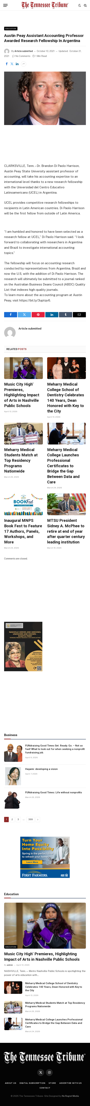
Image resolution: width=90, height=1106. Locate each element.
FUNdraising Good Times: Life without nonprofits (53, 792)
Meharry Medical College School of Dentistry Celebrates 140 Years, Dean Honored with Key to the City (65, 397)
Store (52, 1083)
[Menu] (5, 5)
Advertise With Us (70, 1083)
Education (10, 29)
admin (10, 965)
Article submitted (24, 51)
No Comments (21, 56)
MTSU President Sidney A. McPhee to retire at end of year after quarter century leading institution (66, 531)
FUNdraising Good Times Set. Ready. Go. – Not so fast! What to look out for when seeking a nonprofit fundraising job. (55, 749)
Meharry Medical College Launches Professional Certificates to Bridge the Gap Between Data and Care (63, 465)
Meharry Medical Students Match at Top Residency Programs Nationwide (21, 460)
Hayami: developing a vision (41, 769)
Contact (45, 1088)
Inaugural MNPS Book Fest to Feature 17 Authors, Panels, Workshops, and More (23, 531)
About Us (10, 1083)
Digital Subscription (32, 1083)
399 (30, 819)
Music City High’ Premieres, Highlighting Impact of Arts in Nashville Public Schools (21, 395)
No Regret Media (70, 1096)
